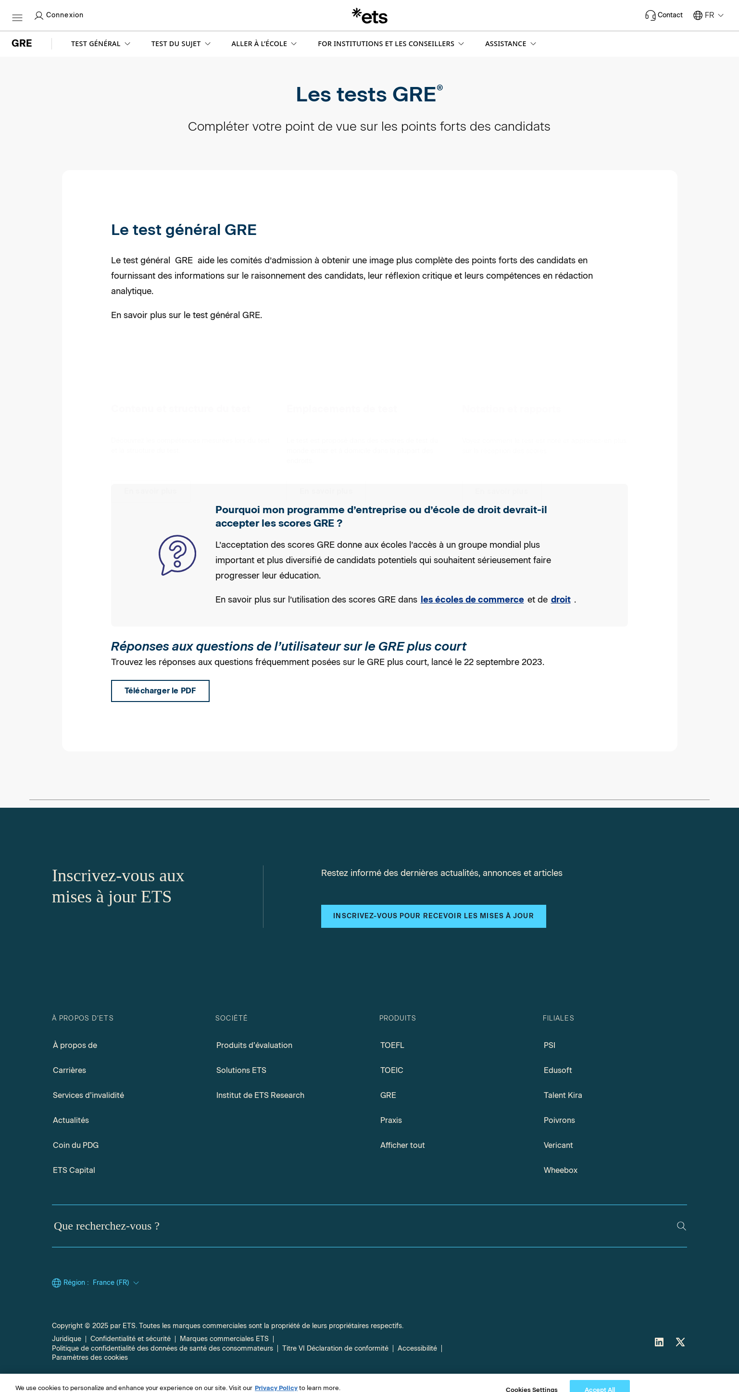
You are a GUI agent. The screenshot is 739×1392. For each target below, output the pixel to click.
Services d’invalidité (88, 1095)
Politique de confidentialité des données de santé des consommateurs (162, 1348)
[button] (101, 44)
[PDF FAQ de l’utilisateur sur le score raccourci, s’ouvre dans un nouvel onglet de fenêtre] (160, 691)
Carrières (69, 1070)
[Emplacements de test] (326, 430)
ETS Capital (74, 1170)
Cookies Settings (78, 1358)
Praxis (391, 1120)
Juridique (66, 1339)
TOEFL (392, 1045)
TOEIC (391, 1070)
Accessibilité (417, 1348)
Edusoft (558, 1070)
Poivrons (559, 1120)
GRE (388, 1095)
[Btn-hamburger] (17, 15)
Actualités (71, 1120)
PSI (549, 1045)
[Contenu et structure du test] (150, 430)
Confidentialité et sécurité (130, 1339)
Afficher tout (402, 1145)
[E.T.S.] (369, 15)
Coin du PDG (76, 1145)
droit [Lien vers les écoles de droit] (561, 599)
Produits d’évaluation (254, 1045)
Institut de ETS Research (260, 1095)
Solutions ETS (241, 1070)
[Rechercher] (681, 1226)
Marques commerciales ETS (224, 1339)
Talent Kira (563, 1095)
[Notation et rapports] (501, 430)
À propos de (75, 1045)
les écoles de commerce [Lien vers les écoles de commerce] (472, 599)
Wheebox (560, 1170)
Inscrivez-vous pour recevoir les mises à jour (433, 916)
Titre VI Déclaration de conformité (335, 1348)
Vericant (558, 1145)
